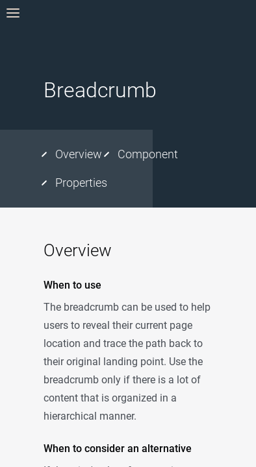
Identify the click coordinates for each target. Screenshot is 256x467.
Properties (81, 182)
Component (148, 154)
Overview (78, 154)
